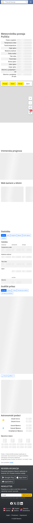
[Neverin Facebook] (11, 503)
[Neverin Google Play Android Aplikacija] (8, 477)
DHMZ (11, 462)
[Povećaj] (30, 98)
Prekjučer (13, 235)
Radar (13, 84)
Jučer (8, 235)
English (15, 508)
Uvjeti (8, 515)
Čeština (6, 510)
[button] (30, 2)
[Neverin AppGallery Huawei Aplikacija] (7, 482)
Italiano (15, 510)
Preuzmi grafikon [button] (7, 376)
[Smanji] (30, 103)
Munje (20, 84)
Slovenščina (25, 510)
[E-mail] (11, 495)
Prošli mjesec (26, 235)
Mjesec (19, 235)
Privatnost (15, 515)
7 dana (14, 290)
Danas (3, 235)
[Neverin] (3, 2)
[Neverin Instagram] (18, 503)
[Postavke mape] (30, 112)
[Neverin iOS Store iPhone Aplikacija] (21, 478)
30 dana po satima (23, 290)
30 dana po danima (7, 293)
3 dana (9, 290)
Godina (4, 238)
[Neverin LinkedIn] (21, 503)
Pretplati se (26, 495)
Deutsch (24, 508)
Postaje (5, 84)
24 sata (4, 290)
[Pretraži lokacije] (15, 2)
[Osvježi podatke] (30, 107)
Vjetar (28, 84)
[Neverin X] (15, 503)
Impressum (23, 515)
